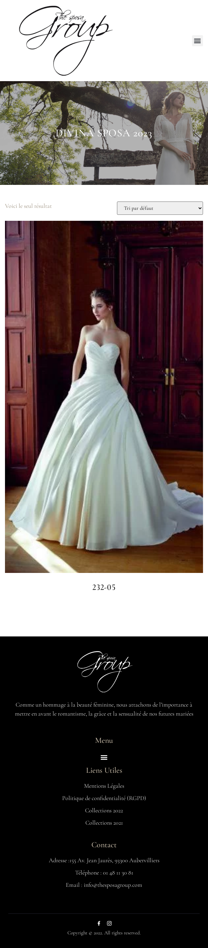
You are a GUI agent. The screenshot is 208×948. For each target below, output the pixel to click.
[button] (197, 40)
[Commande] (160, 208)
